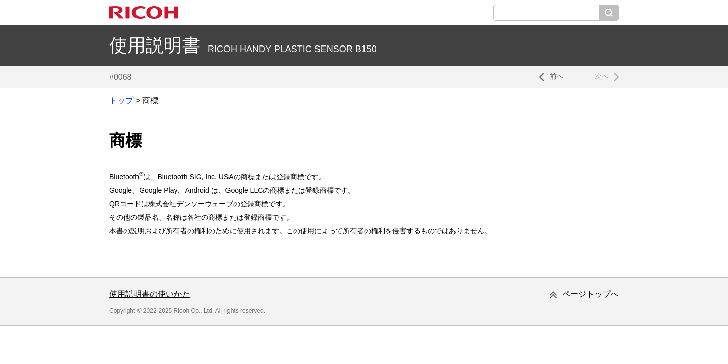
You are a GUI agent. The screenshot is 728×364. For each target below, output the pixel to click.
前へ (557, 76)
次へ (602, 76)
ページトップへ (590, 294)
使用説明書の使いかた (149, 294)
